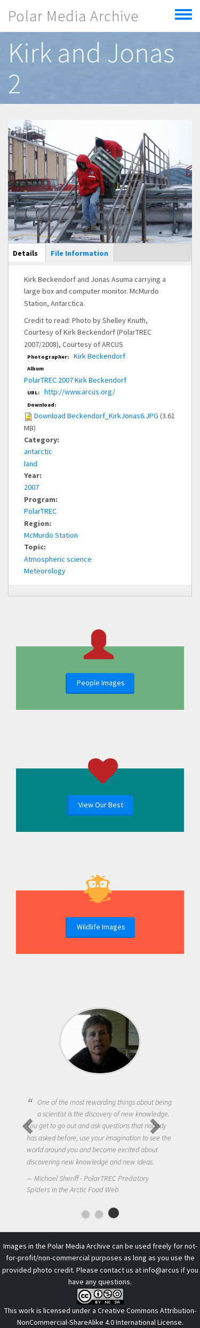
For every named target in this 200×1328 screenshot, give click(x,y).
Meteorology (45, 571)
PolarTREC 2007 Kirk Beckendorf (75, 380)
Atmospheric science (58, 559)
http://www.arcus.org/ (79, 391)
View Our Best (100, 804)
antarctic (38, 451)
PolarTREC (40, 511)
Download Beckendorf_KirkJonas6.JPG (96, 415)
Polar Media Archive (73, 16)
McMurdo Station (51, 535)
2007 (31, 487)
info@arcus (161, 1270)
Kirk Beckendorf (99, 356)
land (30, 463)
